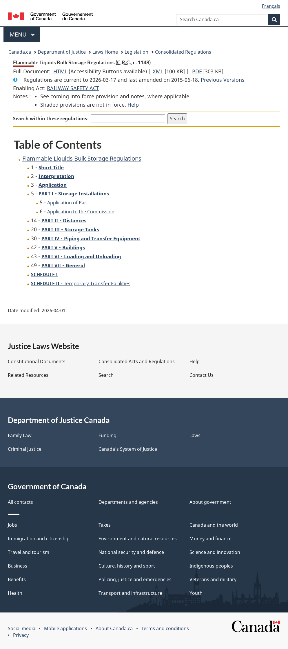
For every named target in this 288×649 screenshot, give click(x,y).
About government (210, 502)
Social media (21, 628)
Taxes (105, 525)
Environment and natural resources (138, 538)
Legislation (136, 52)
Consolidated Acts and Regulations (137, 361)
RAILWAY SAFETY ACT (73, 88)
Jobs (12, 525)
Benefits (17, 579)
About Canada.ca (114, 628)
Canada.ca (19, 52)
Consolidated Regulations (183, 52)
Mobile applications (65, 628)
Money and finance (210, 538)
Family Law (20, 435)
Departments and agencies (128, 502)
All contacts (20, 502)
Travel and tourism (28, 552)
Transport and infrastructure (130, 593)
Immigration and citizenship (39, 538)
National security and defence (131, 552)
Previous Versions (223, 79)
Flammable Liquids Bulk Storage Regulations (81, 158)
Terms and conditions (165, 628)
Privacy (21, 635)
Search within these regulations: (51, 118)
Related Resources (28, 375)
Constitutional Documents (36, 361)
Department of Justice (62, 52)
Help (133, 104)
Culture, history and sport (127, 566)
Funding (107, 435)
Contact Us (201, 375)
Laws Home (105, 52)
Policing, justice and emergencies (135, 579)
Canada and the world (213, 525)
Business (17, 566)
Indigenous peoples (211, 566)
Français (271, 6)
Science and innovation (214, 552)
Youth (196, 593)
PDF (197, 71)
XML (158, 71)
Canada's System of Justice (128, 449)
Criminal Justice (24, 449)
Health (15, 593)
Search (106, 375)
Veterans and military (212, 579)
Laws (194, 435)
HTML (60, 71)
